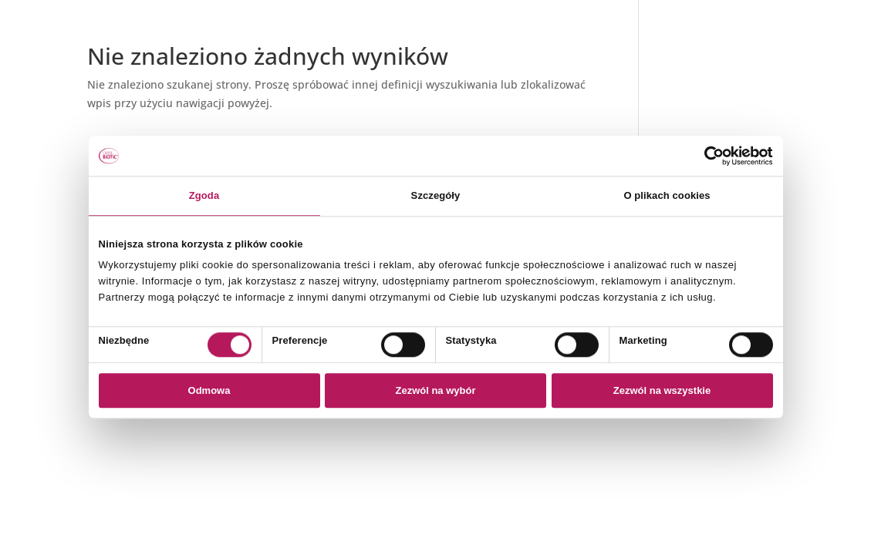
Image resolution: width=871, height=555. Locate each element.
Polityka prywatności (715, 53)
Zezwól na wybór (435, 391)
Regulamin (689, 72)
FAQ (672, 90)
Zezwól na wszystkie (662, 391)
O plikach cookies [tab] (666, 195)
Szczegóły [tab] (436, 195)
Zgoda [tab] (204, 195)
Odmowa (209, 391)
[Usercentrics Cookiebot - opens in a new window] (705, 156)
